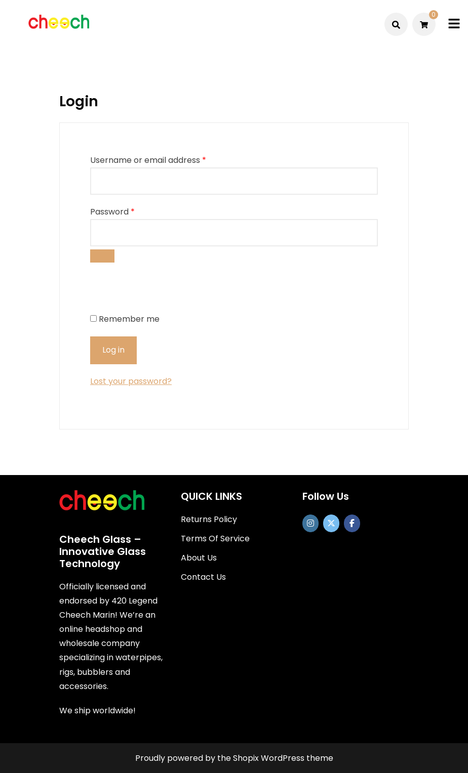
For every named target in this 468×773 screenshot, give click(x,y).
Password (112, 212)
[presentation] (159, 290)
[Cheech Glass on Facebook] (352, 523)
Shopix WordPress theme (283, 758)
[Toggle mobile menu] (454, 24)
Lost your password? (131, 381)
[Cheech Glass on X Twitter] (331, 523)
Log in (113, 350)
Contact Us (203, 577)
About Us (199, 558)
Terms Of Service (215, 538)
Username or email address (148, 160)
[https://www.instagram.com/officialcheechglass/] (310, 523)
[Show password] (102, 256)
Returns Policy (209, 519)
